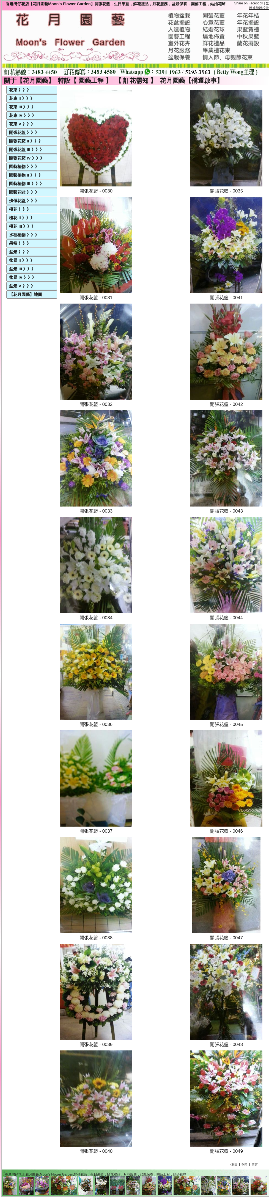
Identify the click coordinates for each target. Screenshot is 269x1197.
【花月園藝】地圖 (25, 294)
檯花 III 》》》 (22, 226)
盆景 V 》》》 (22, 286)
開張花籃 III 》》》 (26, 149)
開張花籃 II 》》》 (26, 141)
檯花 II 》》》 (21, 217)
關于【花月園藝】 (29, 80)
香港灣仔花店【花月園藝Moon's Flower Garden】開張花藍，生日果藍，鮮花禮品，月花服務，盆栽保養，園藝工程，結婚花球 (116, 4)
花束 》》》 (20, 89)
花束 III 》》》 (22, 106)
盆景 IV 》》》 (22, 277)
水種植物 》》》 (24, 234)
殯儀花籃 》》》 (24, 200)
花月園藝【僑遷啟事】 (191, 80)
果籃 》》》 (20, 243)
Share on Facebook (248, 3)
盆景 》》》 (20, 251)
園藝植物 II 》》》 (26, 175)
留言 (255, 1164)
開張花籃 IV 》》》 (26, 158)
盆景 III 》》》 (22, 268)
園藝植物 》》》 (24, 166)
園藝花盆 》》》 (24, 192)
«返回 (233, 1164)
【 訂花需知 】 (136, 80)
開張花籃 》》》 (24, 132)
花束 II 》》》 (21, 98)
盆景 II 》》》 (21, 260)
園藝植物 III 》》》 (26, 183)
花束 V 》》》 (22, 124)
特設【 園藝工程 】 (85, 80)
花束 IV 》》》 (22, 115)
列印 (244, 1164)
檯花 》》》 (20, 209)
